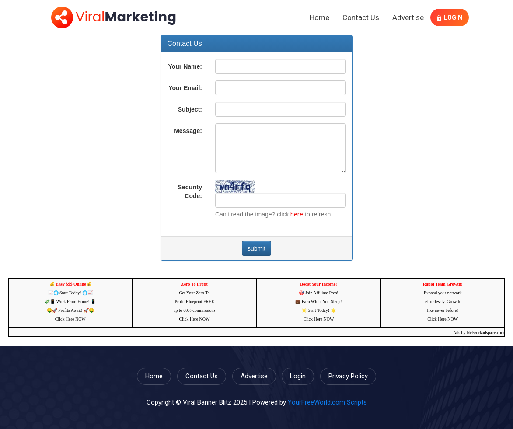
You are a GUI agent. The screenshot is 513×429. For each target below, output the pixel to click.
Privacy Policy (348, 376)
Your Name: (185, 66)
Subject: (190, 109)
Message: (188, 130)
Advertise (408, 17)
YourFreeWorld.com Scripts (327, 402)
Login (449, 17)
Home (319, 17)
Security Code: (190, 191)
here (296, 214)
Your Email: (185, 87)
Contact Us (360, 17)
